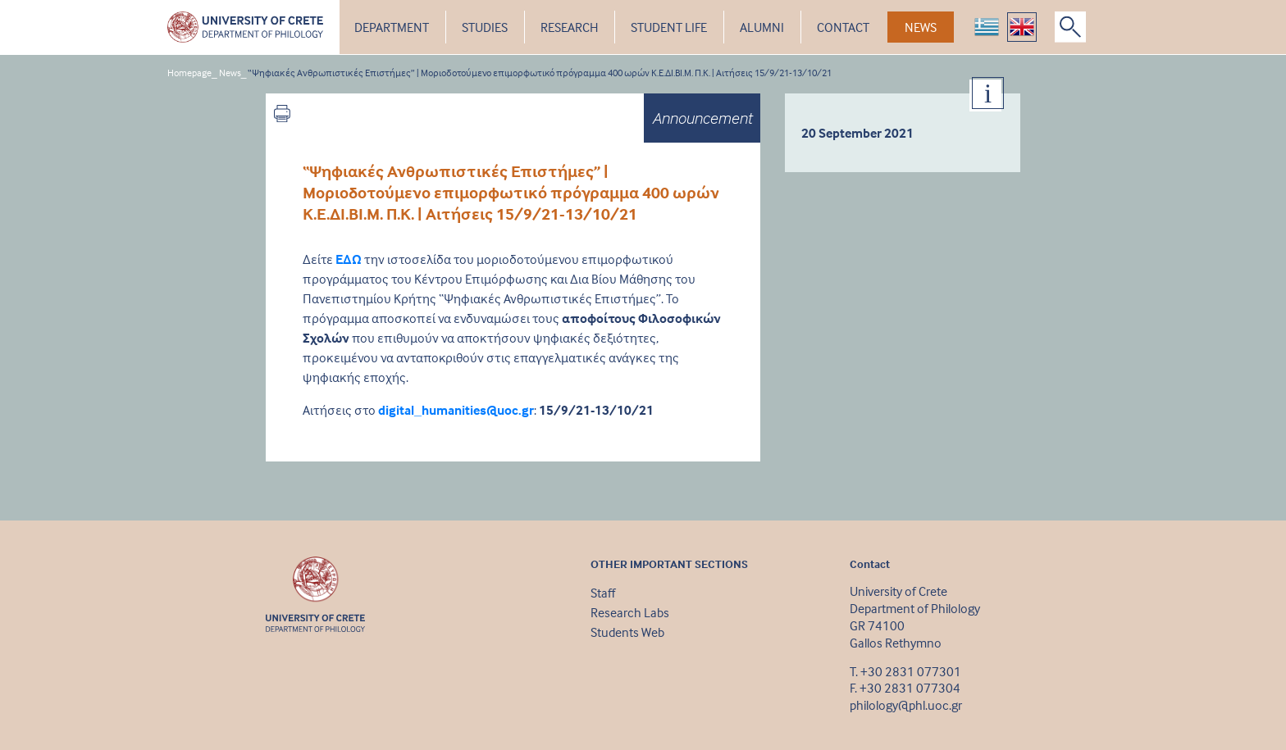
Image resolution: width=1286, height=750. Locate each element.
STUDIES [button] (485, 27)
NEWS (921, 27)
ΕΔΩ (348, 259)
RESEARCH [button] (569, 27)
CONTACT (843, 27)
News (230, 72)
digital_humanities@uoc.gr (456, 410)
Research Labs (630, 612)
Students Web (627, 632)
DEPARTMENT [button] (391, 27)
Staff (603, 592)
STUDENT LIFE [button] (669, 27)
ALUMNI (762, 27)
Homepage (189, 72)
